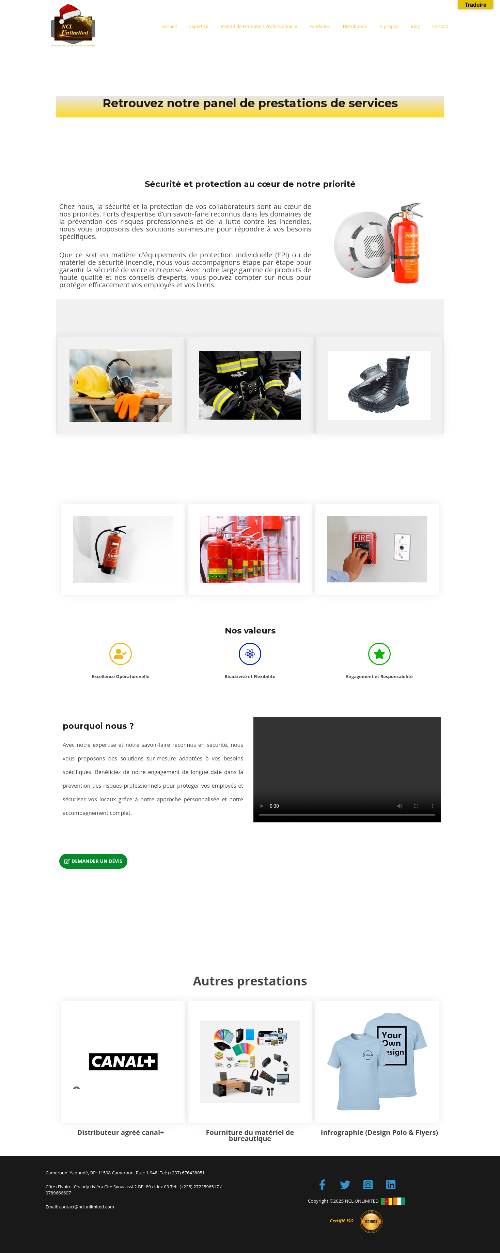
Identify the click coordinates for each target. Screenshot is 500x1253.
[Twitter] (345, 1184)
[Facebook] (322, 1184)
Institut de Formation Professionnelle (278, 26)
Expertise (222, 26)
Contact (442, 26)
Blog (420, 26)
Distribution (367, 26)
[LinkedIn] (390, 1184)
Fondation (336, 26)
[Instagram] (368, 1184)
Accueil (196, 26)
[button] (93, 861)
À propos (398, 26)
